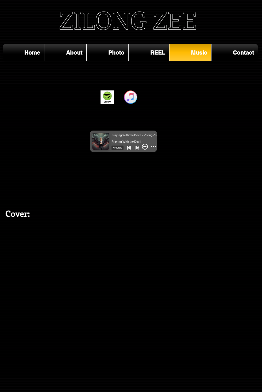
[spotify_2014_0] (107, 97)
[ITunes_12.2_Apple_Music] (130, 97)
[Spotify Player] (41, 170)
